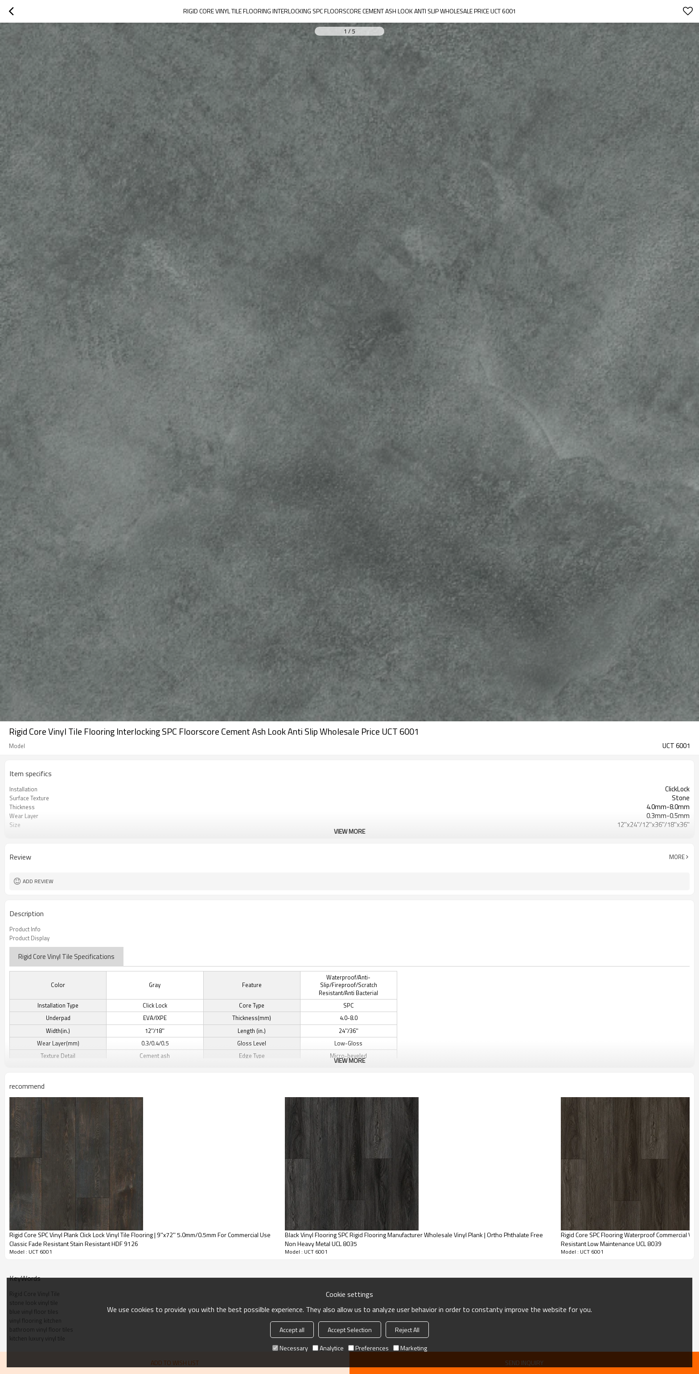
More (677, 856)
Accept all (292, 1329)
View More (349, 831)
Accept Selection (350, 1329)
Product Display (29, 938)
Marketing (410, 1348)
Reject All (407, 1329)
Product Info (25, 929)
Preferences (368, 1348)
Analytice (328, 1348)
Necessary (290, 1348)
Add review (38, 881)
